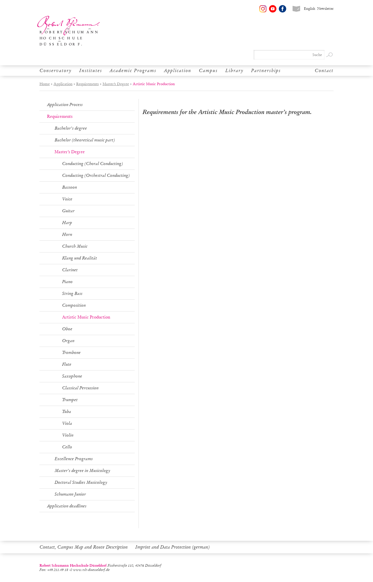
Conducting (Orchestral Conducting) (96, 175)
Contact (324, 70)
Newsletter (325, 9)
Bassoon (69, 187)
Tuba (66, 411)
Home (44, 84)
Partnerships (266, 70)
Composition (74, 305)
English (309, 9)
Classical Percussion (80, 388)
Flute (66, 364)
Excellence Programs (74, 458)
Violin (67, 435)
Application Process (65, 104)
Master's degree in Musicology (82, 470)
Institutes (90, 70)
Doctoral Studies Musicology (81, 482)
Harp (67, 222)
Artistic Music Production (86, 317)
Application (177, 70)
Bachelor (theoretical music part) (85, 140)
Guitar (68, 211)
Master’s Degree (116, 84)
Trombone (71, 352)
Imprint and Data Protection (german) (172, 547)
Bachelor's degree (71, 128)
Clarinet (70, 270)
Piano (67, 281)
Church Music (74, 246)
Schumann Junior (70, 494)
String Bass (72, 293)
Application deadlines (66, 506)
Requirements (87, 84)
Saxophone (72, 376)
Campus (208, 70)
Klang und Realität (79, 258)
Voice (67, 199)
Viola (67, 423)
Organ (68, 340)
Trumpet (70, 399)
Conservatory (55, 70)
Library (234, 70)
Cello (67, 447)
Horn (67, 234)
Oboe (67, 329)
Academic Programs (133, 70)
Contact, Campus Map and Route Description (83, 547)
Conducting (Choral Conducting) (92, 163)
